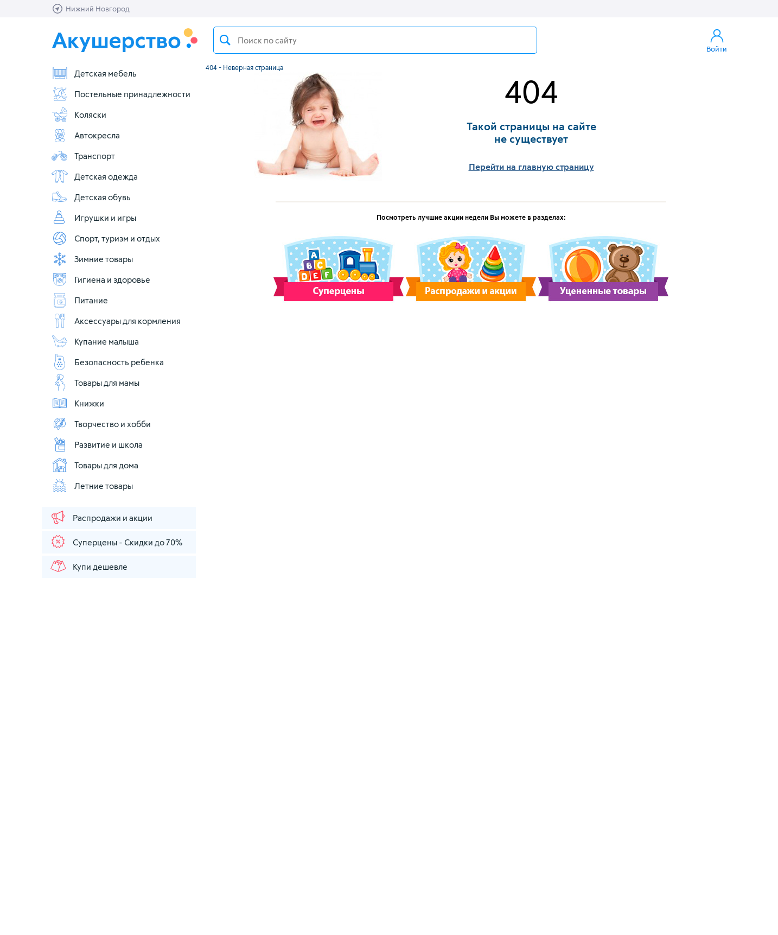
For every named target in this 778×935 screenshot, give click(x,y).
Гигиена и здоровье (100, 279)
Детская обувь (91, 197)
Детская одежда (94, 176)
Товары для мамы (95, 382)
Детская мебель (94, 73)
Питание (79, 300)
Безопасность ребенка (107, 362)
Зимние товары (92, 259)
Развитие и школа (97, 444)
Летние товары (92, 485)
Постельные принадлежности (120, 94)
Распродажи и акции (100, 517)
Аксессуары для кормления (116, 320)
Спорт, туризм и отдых (105, 238)
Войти (716, 40)
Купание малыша (95, 341)
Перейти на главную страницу (531, 166)
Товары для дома (94, 465)
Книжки (77, 403)
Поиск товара (225, 40)
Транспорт (83, 155)
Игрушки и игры (93, 217)
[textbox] (375, 40)
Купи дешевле (88, 566)
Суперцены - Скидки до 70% (115, 541)
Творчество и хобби (101, 423)
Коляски (78, 114)
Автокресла (85, 135)
